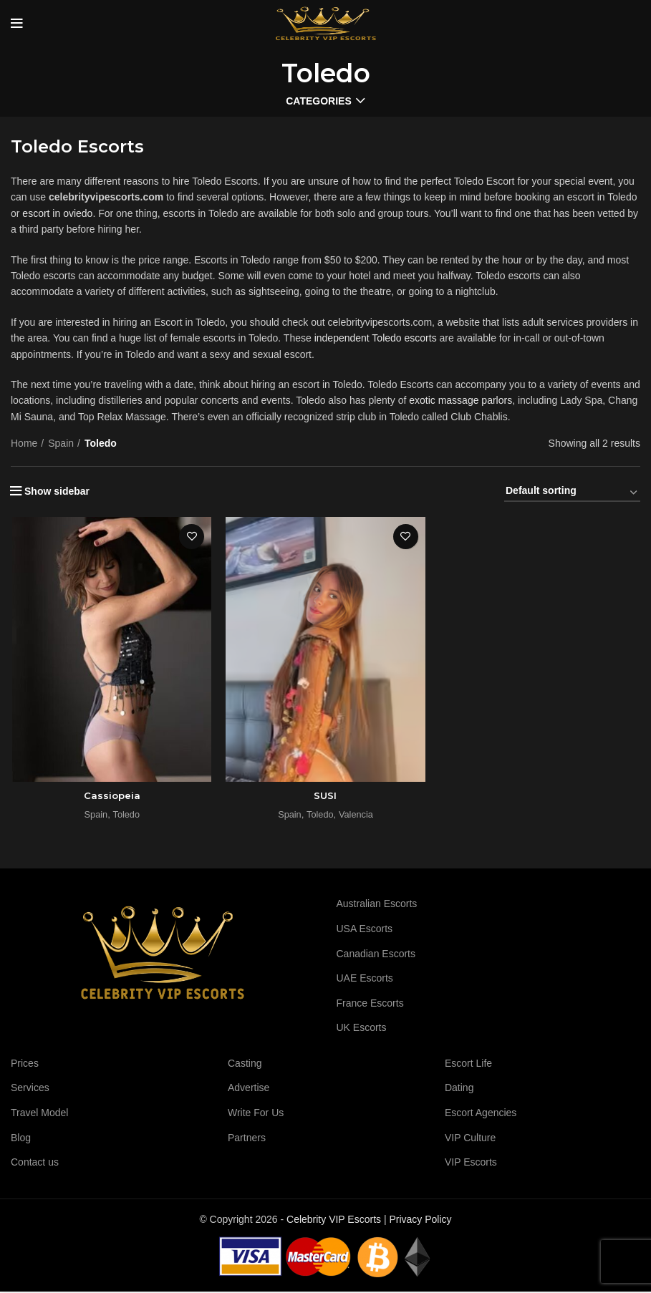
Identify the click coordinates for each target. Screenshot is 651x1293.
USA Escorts (365, 930)
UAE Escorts (365, 979)
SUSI (325, 796)
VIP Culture (470, 1139)
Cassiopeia (111, 796)
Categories (319, 101)
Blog (21, 1139)
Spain (61, 443)
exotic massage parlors (460, 400)
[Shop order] (572, 493)
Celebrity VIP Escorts (333, 1220)
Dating (459, 1089)
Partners (247, 1139)
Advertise (248, 1089)
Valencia (357, 815)
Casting (244, 1064)
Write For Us (256, 1114)
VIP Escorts (471, 1163)
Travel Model (39, 1114)
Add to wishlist (191, 536)
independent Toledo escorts (375, 338)
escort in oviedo (57, 213)
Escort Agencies (480, 1114)
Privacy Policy (420, 1220)
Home (24, 443)
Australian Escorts (377, 905)
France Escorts (370, 1004)
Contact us (35, 1163)
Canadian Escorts (376, 954)
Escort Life (468, 1064)
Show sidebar (57, 491)
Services (30, 1089)
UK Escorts (362, 1029)
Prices (25, 1064)
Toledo (126, 815)
